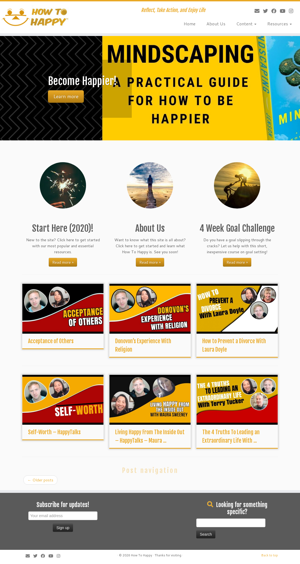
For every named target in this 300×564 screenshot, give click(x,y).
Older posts (40, 480)
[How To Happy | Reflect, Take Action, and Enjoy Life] (35, 17)
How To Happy (141, 555)
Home (189, 23)
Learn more (65, 96)
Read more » (63, 262)
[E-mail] (255, 10)
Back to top (269, 555)
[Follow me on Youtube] (280, 10)
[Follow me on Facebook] (272, 10)
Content (246, 23)
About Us (215, 23)
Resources (279, 23)
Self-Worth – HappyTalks (54, 432)
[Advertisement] (140, 510)
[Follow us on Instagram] (289, 10)
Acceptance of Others (51, 341)
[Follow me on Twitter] (263, 10)
